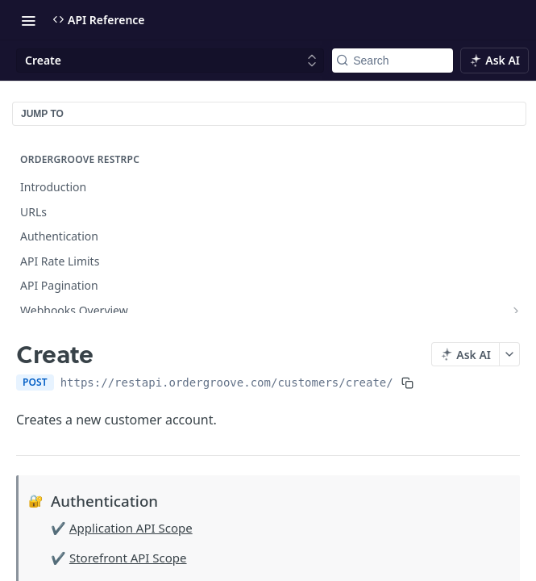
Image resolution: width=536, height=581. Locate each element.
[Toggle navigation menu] (28, 20)
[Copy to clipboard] (407, 382)
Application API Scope (131, 528)
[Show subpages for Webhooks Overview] (515, 310)
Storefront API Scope (128, 558)
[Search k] (392, 60)
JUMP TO (42, 113)
